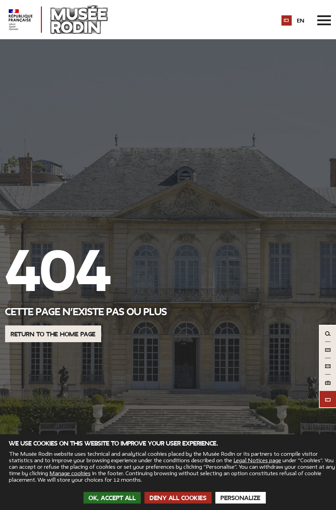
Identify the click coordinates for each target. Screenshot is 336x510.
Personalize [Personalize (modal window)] (240, 498)
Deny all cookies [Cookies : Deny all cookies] (178, 498)
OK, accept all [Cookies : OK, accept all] (112, 498)
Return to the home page (53, 334)
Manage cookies (70, 473)
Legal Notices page (257, 460)
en (300, 21)
